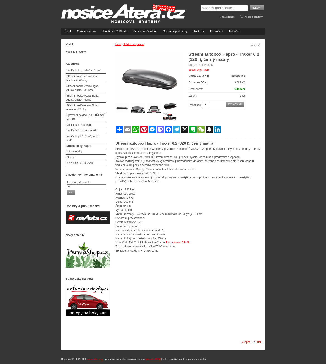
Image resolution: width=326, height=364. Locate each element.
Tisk (258, 342)
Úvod (68, 31)
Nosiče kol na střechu (79, 124)
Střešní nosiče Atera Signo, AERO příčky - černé (82, 97)
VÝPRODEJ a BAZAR (79, 162)
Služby (70, 157)
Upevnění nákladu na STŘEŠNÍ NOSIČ (85, 117)
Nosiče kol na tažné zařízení (83, 70)
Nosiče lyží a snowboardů (81, 130)
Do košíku (235, 104)
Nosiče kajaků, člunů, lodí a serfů (82, 138)
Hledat (256, 7)
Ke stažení (216, 31)
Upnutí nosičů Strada (114, 31)
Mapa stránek (227, 16)
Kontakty (198, 31)
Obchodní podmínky (175, 31)
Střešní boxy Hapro (133, 44)
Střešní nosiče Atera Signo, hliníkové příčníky (82, 78)
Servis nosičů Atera (145, 31)
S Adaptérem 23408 (177, 242)
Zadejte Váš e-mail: (78, 182)
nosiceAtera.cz (95, 359)
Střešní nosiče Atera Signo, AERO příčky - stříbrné (82, 88)
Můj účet (234, 31)
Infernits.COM (153, 359)
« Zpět (246, 342)
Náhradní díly (74, 151)
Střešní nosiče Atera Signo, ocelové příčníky (82, 107)
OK (71, 192)
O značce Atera (86, 31)
